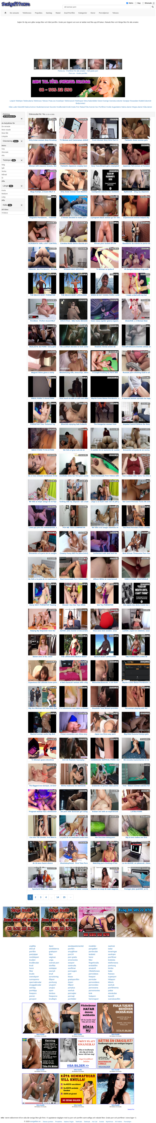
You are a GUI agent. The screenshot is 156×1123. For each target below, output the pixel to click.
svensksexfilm (114, 999)
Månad (4, 175)
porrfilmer (112, 957)
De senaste (6, 126)
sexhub (111, 985)
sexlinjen (112, 954)
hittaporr (111, 979)
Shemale (148, 3)
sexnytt (52, 971)
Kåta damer (147, 107)
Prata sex (52, 101)
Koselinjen (60, 101)
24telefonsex (94, 971)
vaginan (52, 957)
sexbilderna (54, 949)
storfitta (52, 966)
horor (91, 957)
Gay (139, 3)
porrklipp (33, 990)
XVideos (5, 213)
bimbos (52, 993)
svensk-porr (54, 963)
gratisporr (53, 952)
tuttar (110, 949)
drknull (32, 949)
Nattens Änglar (68, 1122)
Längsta (5, 136)
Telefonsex (38, 101)
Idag (3, 165)
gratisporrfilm (73, 979)
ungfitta (32, 946)
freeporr (92, 977)
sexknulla (72, 966)
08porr (71, 985)
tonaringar (112, 952)
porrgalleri (93, 949)
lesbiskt (92, 954)
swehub (111, 946)
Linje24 (12, 101)
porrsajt (71, 996)
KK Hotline (118, 1122)
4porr (51, 946)
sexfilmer (72, 968)
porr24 (71, 954)
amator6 (92, 968)
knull (31, 966)
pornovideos (94, 982)
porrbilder (72, 999)
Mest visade (6, 130)
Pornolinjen (127, 1122)
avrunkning (53, 977)
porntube (92, 979)
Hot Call (94, 1122)
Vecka (4, 171)
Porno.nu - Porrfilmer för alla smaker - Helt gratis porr (78, 71)
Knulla (109, 107)
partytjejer (33, 954)
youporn (52, 985)
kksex (70, 977)
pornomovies (94, 990)
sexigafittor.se (35, 1121)
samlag (32, 988)
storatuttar (112, 993)
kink (90, 993)
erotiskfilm (93, 966)
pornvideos (93, 974)
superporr (112, 977)
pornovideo (93, 985)
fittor (51, 954)
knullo (31, 974)
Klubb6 (141, 101)
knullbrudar (34, 963)
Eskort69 (21, 107)
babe (110, 971)
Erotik (68, 107)
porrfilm (71, 949)
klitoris (111, 982)
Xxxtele (101, 1122)
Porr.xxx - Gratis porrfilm (78, 73)
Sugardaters (116, 107)
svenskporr (34, 977)
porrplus (71, 988)
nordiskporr (34, 957)
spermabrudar (35, 982)
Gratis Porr (75, 107)
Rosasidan (134, 101)
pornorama (93, 988)
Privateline (58, 1122)
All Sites (5, 209)
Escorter (53, 107)
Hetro (131, 3)
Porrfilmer (102, 107)
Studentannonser (42, 107)
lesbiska (111, 960)
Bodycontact (80, 103)
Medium (5, 194)
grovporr (33, 999)
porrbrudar (93, 952)
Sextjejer (126, 101)
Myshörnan (109, 1122)
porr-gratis (72, 957)
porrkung (112, 966)
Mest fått (5, 133)
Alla (3, 155)
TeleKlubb (79, 1122)
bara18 (111, 996)
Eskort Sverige (103, 101)
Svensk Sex (93, 107)
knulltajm (53, 999)
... (51, 897)
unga (51, 960)
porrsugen (72, 971)
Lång (3, 197)
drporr (70, 982)
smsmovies (73, 960)
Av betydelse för (8, 123)
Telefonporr (79, 101)
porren (32, 996)
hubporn (92, 996)
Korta (4, 190)
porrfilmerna (113, 988)
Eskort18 (147, 101)
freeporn (33, 993)
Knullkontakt (61, 107)
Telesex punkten (48, 1122)
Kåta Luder (13, 107)
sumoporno (34, 979)
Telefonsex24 (69, 101)
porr (69, 974)
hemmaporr (94, 999)
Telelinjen (19, 101)
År (2, 178)
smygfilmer (72, 952)
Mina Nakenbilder (90, 101)
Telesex (45, 101)
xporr (51, 990)
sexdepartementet (76, 946)
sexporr (71, 963)
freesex (111, 974)
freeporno (53, 996)
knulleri (32, 960)
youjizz (52, 988)
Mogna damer (137, 107)
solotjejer (53, 968)
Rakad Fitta (84, 107)
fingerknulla (94, 963)
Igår (3, 168)
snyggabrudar (35, 985)
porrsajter (72, 993)
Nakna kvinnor (30, 107)
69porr (51, 979)
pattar (110, 990)
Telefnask (87, 1122)
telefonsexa (113, 963)
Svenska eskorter (115, 101)
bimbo (110, 968)
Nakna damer (127, 107)
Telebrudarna (28, 101)
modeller (92, 946)
